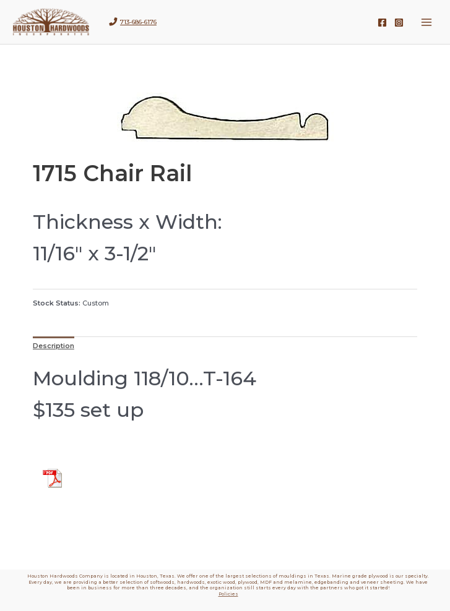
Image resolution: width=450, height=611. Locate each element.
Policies (228, 594)
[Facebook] (382, 22)
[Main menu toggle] (427, 22)
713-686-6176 (138, 22)
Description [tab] (53, 345)
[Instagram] (399, 22)
